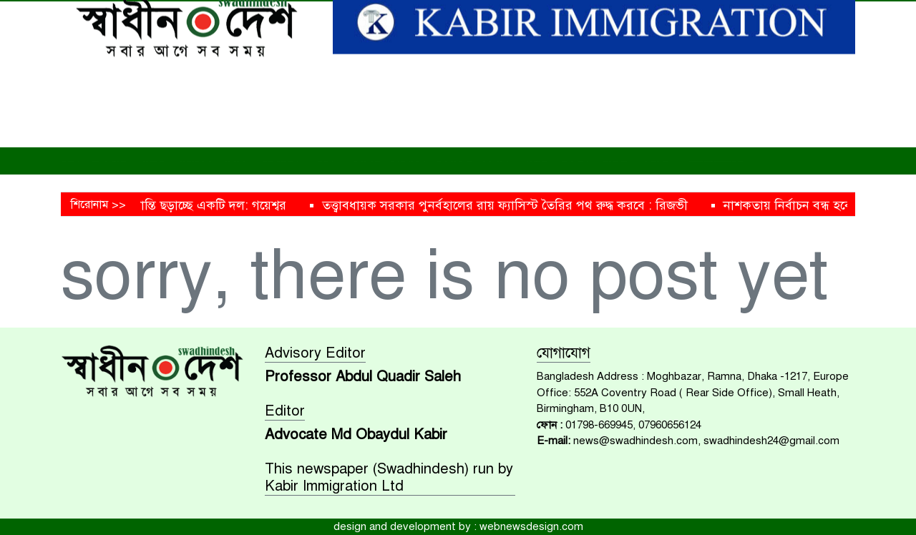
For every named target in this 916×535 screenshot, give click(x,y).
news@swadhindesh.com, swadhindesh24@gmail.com (706, 440)
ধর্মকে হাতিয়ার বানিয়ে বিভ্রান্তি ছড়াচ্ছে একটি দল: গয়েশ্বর (162, 205)
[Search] (746, 15)
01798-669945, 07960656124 (633, 424)
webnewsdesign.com (531, 526)
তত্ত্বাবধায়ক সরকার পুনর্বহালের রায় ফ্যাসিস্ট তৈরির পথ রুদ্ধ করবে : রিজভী (519, 205)
